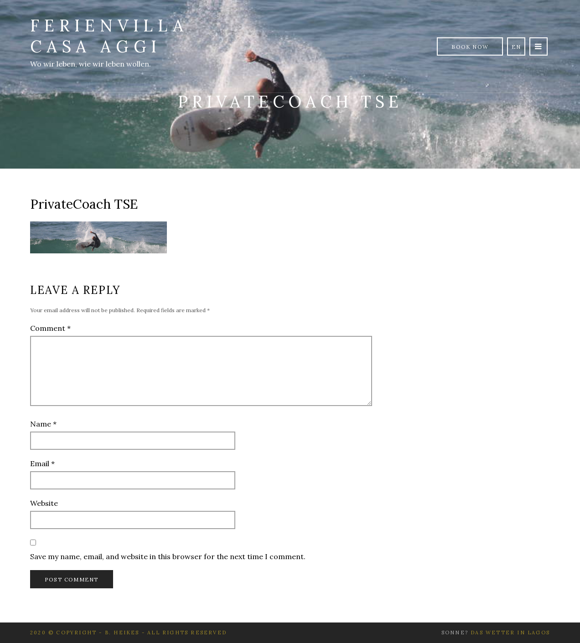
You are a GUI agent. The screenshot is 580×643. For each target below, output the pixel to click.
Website (44, 503)
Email (42, 463)
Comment (50, 328)
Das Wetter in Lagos (510, 632)
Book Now (469, 46)
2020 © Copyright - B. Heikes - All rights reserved (128, 632)
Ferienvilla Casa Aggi (109, 36)
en (516, 46)
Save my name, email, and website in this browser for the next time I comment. (168, 556)
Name (43, 423)
